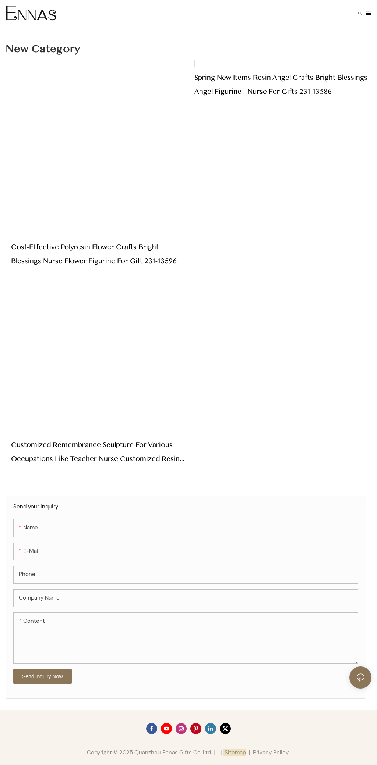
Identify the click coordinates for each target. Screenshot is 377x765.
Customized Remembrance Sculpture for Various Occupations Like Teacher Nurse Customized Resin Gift (95, 453)
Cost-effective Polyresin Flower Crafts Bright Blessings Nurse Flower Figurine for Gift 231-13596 (94, 254)
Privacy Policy (271, 752)
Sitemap (234, 752)
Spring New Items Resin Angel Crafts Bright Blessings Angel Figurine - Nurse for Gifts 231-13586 (280, 84)
